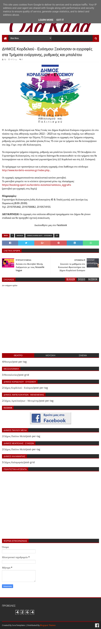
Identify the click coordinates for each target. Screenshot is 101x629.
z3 (57, 235)
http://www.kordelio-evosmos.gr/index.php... (26, 170)
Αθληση (19, 235)
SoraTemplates (18, 625)
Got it (60, 19)
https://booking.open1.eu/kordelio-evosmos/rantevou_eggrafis (36, 185)
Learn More (45, 19)
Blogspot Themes (48, 625)
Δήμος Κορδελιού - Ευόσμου (39, 235)
